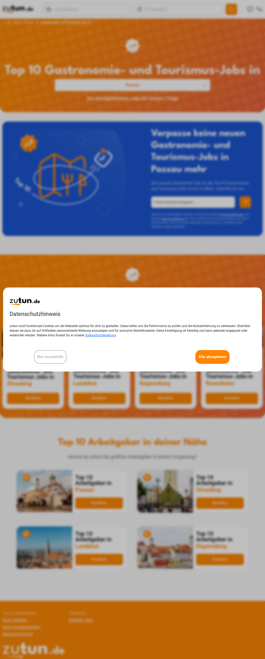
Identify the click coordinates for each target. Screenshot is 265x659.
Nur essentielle (50, 356)
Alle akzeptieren (212, 356)
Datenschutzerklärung (100, 335)
